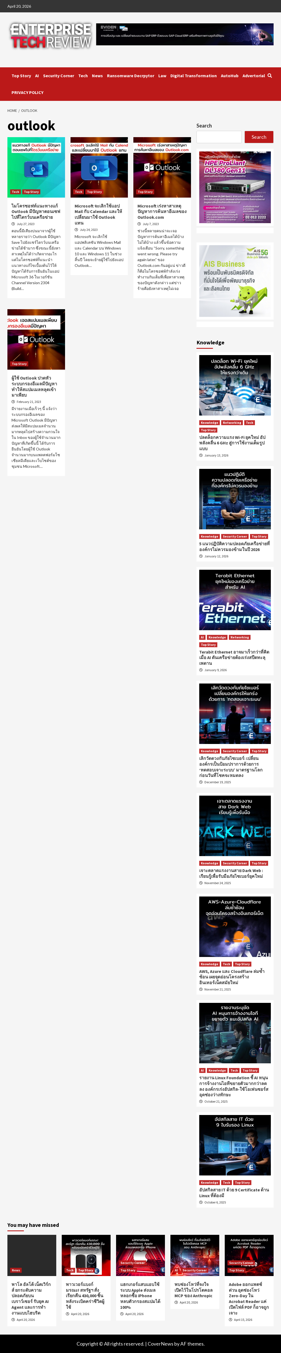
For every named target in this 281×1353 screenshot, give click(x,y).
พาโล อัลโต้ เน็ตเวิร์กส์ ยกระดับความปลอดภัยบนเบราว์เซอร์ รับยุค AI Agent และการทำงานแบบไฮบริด (31, 1299)
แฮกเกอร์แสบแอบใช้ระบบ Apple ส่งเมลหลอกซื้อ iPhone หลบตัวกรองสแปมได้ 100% (140, 1296)
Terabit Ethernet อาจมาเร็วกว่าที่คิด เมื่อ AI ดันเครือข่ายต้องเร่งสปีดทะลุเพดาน (234, 657)
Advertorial (254, 75)
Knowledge (209, 422)
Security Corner (58, 75)
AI (37, 75)
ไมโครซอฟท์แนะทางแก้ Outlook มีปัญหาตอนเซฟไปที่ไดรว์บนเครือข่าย (36, 211)
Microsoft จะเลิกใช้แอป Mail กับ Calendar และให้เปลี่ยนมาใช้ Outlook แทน (98, 214)
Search (204, 126)
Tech (83, 75)
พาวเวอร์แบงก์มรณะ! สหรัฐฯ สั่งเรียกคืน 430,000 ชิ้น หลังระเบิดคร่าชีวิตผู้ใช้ (85, 1296)
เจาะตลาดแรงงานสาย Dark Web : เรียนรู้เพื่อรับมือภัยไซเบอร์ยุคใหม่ (231, 873)
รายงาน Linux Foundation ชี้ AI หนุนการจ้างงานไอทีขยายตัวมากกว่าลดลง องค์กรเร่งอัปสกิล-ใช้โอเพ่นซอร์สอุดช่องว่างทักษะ (233, 1086)
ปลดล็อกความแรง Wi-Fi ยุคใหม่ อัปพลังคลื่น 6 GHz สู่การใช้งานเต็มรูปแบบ (232, 443)
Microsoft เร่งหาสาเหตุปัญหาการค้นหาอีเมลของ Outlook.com (162, 211)
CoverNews (160, 1344)
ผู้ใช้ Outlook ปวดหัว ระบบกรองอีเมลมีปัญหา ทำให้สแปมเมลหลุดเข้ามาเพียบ (34, 386)
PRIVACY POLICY (27, 92)
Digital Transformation (193, 75)
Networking (232, 422)
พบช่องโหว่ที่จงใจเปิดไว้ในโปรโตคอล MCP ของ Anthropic (194, 1290)
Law (162, 75)
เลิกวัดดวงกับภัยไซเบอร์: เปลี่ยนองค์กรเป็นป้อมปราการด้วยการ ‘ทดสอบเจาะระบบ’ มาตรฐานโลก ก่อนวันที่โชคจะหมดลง (231, 767)
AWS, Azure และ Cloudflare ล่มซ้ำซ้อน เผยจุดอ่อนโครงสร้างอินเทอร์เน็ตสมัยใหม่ (232, 977)
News (97, 75)
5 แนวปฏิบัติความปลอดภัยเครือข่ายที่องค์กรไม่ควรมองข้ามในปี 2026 (234, 546)
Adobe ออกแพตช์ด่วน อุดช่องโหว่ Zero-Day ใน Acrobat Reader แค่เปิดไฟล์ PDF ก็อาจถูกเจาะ (249, 1299)
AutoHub (229, 75)
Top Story (21, 75)
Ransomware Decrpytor (130, 75)
